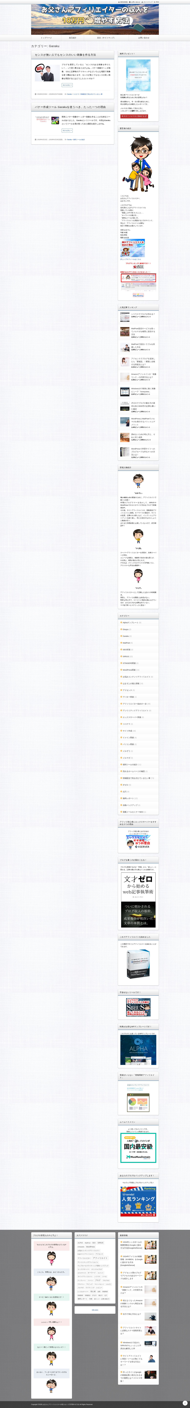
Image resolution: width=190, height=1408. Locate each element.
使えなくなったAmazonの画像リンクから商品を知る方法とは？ (131, 1303)
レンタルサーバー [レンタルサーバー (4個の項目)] (83, 1291)
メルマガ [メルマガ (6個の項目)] (81, 1287)
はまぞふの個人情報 (131, 683)
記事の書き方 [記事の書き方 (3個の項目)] (105, 1299)
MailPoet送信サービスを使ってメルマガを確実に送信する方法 (143, 331)
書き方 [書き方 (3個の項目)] (101, 1295)
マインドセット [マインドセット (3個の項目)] (99, 1284)
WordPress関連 (129, 670)
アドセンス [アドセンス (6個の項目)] (99, 1254)
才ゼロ (125, 785)
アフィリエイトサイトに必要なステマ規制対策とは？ (131, 1331)
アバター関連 (128, 697)
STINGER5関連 (129, 663)
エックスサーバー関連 (132, 717)
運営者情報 (124, 2)
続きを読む (66, 85)
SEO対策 (126, 650)
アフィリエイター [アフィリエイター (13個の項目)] (84, 1258)
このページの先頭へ (185, 1403)
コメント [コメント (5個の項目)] (101, 1273)
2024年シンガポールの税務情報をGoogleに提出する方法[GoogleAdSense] (131, 1245)
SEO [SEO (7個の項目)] (93, 1243)
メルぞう (126, 751)
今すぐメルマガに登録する (134, 116)
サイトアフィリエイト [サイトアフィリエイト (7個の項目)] (85, 1276)
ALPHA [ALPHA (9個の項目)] (80, 1243)
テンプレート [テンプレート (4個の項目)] (82, 1280)
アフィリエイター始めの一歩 (135, 704)
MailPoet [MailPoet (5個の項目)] (87, 1243)
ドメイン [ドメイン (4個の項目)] (90, 1280)
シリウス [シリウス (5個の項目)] (97, 1276)
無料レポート (128, 798)
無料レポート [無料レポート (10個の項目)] (82, 1299)
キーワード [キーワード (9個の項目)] (92, 1273)
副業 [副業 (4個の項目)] (99, 1291)
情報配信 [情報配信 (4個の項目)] (87, 1295)
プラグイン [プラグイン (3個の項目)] (81, 1284)
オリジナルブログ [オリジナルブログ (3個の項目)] (96, 1269)
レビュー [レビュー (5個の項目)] (99, 1287)
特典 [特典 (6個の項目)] (90, 1299)
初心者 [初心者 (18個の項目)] (93, 1291)
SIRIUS (126, 656)
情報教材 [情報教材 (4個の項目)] (80, 1295)
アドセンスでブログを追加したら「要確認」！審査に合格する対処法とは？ (143, 362)
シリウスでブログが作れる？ (143, 314)
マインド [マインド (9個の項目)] (89, 1284)
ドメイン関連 (128, 737)
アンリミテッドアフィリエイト (135, 710)
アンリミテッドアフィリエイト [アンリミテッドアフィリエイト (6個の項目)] (88, 1262)
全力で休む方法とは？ (132, 1314)
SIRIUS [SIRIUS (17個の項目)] (100, 1243)
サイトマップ (148, 2)
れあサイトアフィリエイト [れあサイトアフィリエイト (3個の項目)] (86, 1254)
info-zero (95, 1310)
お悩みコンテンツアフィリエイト (136, 677)
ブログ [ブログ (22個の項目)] (97, 1280)
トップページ (46, 38)
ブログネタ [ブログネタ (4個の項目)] (106, 1280)
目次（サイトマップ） (106, 38)
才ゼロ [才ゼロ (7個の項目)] (94, 1295)
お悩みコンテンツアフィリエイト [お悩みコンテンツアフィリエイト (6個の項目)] (89, 1250)
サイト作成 (127, 731)
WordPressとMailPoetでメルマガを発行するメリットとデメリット (143, 422)
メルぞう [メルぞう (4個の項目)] (108, 1284)
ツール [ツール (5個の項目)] (104, 1276)
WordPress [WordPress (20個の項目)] (90, 1247)
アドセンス (127, 690)
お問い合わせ (135, 2)
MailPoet (126, 643)
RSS (157, 2)
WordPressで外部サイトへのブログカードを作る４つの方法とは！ (143, 452)
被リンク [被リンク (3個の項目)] (97, 1299)
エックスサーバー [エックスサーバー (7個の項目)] (84, 1269)
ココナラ (76, 94)
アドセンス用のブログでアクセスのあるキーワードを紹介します (131, 1276)
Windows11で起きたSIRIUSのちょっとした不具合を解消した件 (130, 1345)
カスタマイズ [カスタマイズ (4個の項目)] (82, 1273)
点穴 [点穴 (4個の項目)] (105, 1295)
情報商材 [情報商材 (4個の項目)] (105, 1291)
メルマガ (126, 758)
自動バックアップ (130, 805)
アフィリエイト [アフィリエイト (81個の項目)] (100, 1258)
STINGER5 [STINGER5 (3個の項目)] (81, 1247)
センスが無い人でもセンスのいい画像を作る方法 (65, 54)
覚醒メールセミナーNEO (133, 812)
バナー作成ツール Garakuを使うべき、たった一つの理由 (70, 107)
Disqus (125, 629)
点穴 (125, 792)
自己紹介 (72, 38)
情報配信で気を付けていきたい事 (91, 94)
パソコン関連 (128, 744)
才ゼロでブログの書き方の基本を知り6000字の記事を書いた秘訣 (143, 406)
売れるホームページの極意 (134, 771)
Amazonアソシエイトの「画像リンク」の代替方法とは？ (131, 1290)
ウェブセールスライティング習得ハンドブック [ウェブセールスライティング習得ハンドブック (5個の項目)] (93, 1265)
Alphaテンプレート (130, 622)
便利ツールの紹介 (79, 139)
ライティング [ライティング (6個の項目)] (90, 1287)
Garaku (69, 94)
